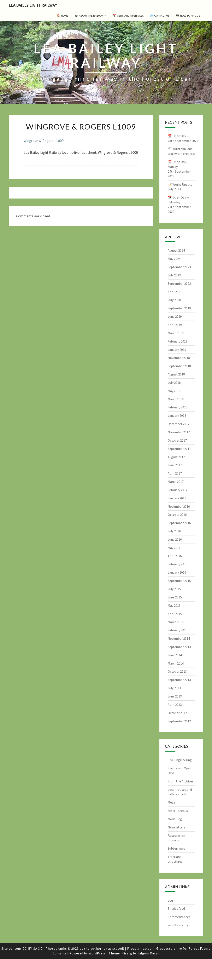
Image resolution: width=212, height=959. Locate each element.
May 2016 (174, 548)
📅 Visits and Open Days (128, 15)
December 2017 (178, 424)
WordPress (97, 953)
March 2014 (176, 663)
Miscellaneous (178, 811)
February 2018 (177, 407)
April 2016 (175, 556)
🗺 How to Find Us (188, 15)
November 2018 (179, 358)
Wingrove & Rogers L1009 (44, 140)
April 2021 (175, 292)
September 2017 (179, 449)
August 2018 (176, 374)
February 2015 (177, 630)
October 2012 (177, 713)
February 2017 (177, 490)
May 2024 (174, 259)
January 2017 (177, 498)
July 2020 (174, 300)
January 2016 (177, 572)
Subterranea (176, 848)
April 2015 (175, 614)
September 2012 (179, 721)
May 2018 (174, 391)
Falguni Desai (148, 953)
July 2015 (174, 589)
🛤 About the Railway (90, 15)
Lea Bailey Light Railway (33, 5)
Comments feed (179, 917)
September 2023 (179, 267)
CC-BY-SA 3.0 (33, 948)
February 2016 (177, 564)
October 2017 (177, 440)
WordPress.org (178, 925)
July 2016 (174, 531)
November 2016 (179, 506)
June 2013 (175, 696)
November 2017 (179, 432)
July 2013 (174, 688)
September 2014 (179, 647)
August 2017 (176, 457)
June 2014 (175, 655)
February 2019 (177, 341)
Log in (172, 900)
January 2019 (177, 350)
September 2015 (179, 581)
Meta (171, 802)
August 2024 (176, 250)
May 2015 (174, 605)
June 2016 (175, 539)
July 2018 (174, 382)
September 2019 (179, 308)
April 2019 (175, 325)
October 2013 (177, 671)
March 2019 (176, 333)
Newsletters (176, 827)
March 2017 (176, 482)
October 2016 (177, 514)
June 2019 (175, 316)
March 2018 (176, 399)
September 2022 (179, 283)
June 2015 (175, 597)
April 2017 (175, 473)
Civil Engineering (180, 760)
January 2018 (177, 415)
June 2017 (175, 465)
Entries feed (176, 908)
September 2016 (179, 523)
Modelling (175, 819)
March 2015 (176, 622)
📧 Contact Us (160, 15)
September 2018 (179, 366)
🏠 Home (62, 15)
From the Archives (180, 781)
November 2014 (179, 638)
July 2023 (174, 275)
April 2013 (175, 704)
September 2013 (179, 680)
